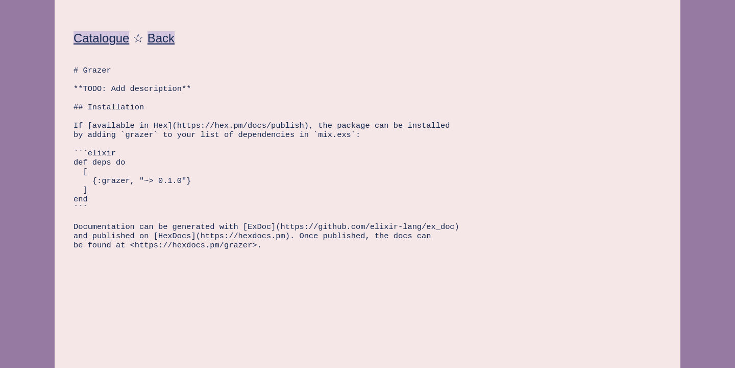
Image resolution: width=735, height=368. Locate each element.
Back (161, 38)
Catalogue (101, 38)
